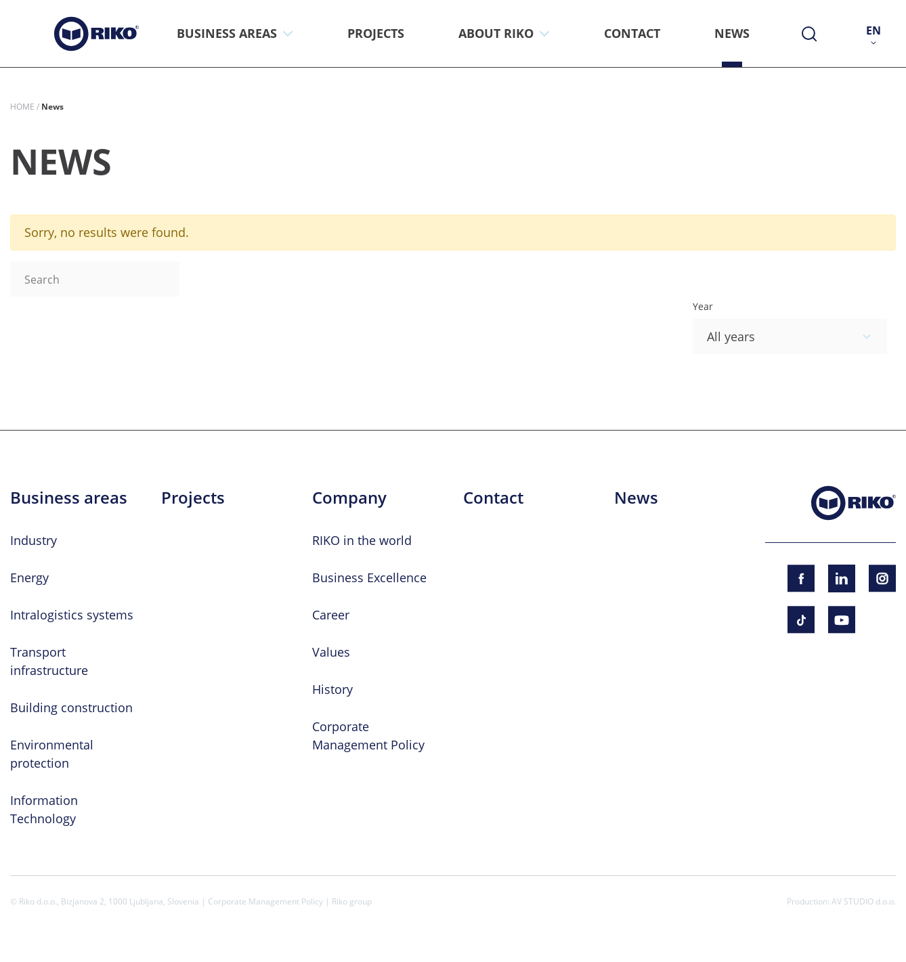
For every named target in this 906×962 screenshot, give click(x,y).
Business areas (68, 497)
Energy (29, 577)
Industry (33, 540)
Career (330, 615)
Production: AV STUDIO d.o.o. (841, 901)
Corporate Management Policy (265, 901)
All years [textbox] (731, 336)
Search (208, 278)
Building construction (71, 707)
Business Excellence (369, 577)
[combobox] (790, 336)
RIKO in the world (362, 540)
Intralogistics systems (71, 615)
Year (703, 306)
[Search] (94, 279)
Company (349, 497)
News (636, 497)
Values (331, 652)
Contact (493, 497)
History (332, 689)
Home (22, 106)
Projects (193, 497)
